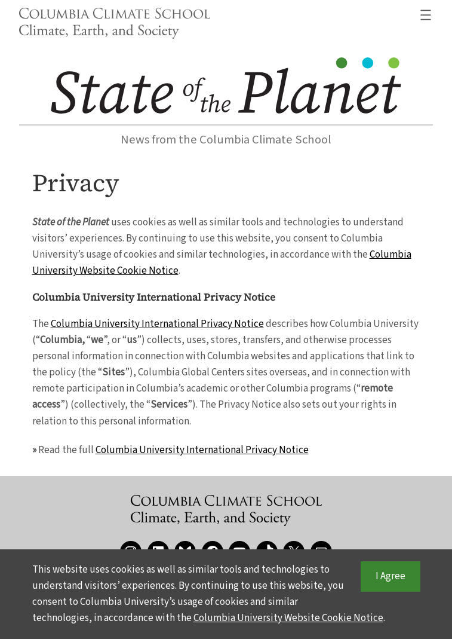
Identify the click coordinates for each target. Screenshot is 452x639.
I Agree (390, 577)
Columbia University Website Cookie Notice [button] (288, 618)
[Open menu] (426, 15)
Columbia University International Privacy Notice (157, 324)
